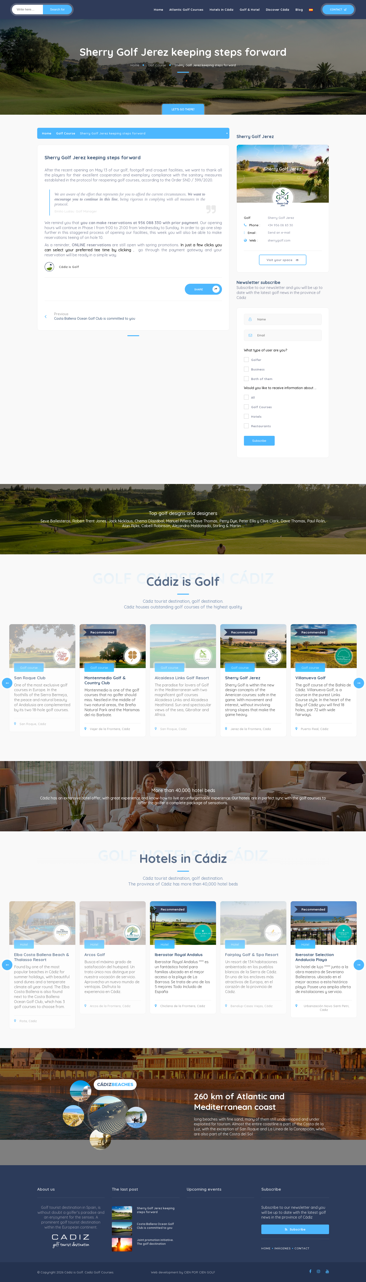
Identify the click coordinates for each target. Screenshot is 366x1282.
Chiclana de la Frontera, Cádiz (180, 1006)
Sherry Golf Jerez (282, 169)
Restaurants (261, 426)
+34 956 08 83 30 (280, 225)
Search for (57, 9)
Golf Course (157, 65)
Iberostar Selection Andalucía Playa (314, 957)
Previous (90, 316)
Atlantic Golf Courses (186, 9)
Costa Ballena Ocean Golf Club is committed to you (155, 1226)
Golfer (256, 360)
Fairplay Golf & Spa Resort (251, 954)
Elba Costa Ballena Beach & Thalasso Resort (41, 957)
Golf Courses (261, 407)
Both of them (261, 379)
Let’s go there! (183, 109)
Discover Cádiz (277, 9)
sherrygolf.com (279, 240)
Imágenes (282, 1248)
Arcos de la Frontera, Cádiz (107, 1006)
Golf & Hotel (250, 9)
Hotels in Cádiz (221, 9)
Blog (299, 9)
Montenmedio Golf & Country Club (105, 680)
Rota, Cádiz (25, 1021)
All (253, 397)
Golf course (29, 667)
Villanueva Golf (310, 677)
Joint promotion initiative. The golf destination (155, 1242)
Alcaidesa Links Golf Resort (182, 677)
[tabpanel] (183, 680)
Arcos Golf (94, 954)
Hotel (24, 944)
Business (258, 369)
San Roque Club (30, 677)
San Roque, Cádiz (30, 724)
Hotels (256, 416)
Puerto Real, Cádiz (311, 729)
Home (158, 9)
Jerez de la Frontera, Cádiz (248, 729)
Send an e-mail (279, 232)
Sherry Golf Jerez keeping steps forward (156, 1210)
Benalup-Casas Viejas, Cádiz (249, 1006)
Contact (338, 9)
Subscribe (295, 1229)
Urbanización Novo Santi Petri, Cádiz (322, 1008)
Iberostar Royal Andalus (179, 954)
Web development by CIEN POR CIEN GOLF (183, 1272)
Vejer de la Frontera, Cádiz (107, 729)
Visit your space (283, 260)
